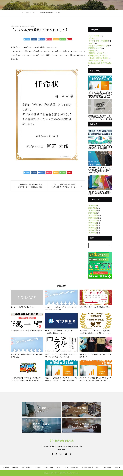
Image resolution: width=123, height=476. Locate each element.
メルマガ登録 (91, 5)
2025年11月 (93, 218)
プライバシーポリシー (71, 467)
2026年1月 (92, 213)
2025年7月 (92, 228)
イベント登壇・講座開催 (98, 41)
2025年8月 (92, 225)
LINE (103, 5)
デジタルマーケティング (98, 46)
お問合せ (117, 467)
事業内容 (45, 5)
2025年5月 (92, 233)
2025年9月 (92, 223)
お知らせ (92, 38)
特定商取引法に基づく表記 (90, 467)
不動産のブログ (94, 48)
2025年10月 (93, 220)
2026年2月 (92, 210)
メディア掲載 (93, 36)
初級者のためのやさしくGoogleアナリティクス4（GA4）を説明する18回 (98, 55)
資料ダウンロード (78, 5)
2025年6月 (92, 230)
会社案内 (36, 5)
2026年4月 (92, 206)
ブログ (67, 5)
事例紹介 (92, 51)
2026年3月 (92, 208)
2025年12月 (93, 215)
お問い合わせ (115, 5)
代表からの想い (56, 5)
